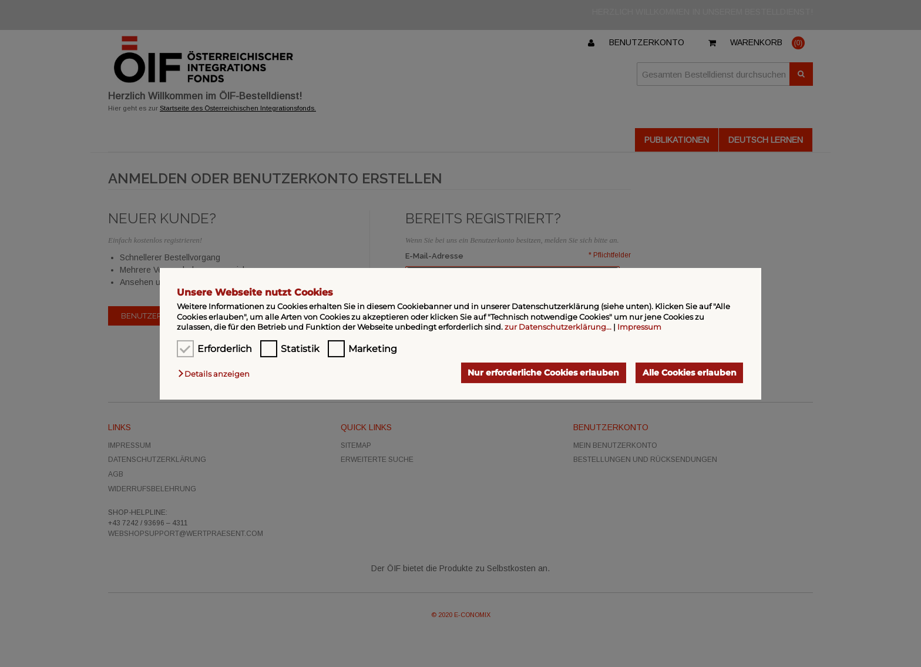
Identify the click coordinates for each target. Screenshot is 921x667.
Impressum (639, 326)
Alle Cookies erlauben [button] (690, 372)
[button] (217, 373)
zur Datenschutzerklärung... (558, 326)
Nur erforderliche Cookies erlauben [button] (543, 372)
